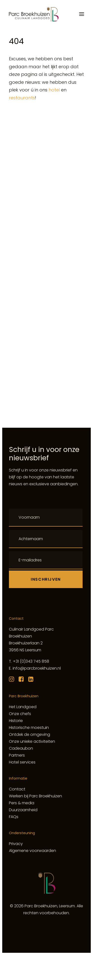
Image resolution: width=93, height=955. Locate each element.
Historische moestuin (29, 727)
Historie (16, 720)
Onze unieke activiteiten (32, 741)
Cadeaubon (21, 748)
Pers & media (21, 803)
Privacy (16, 844)
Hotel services (22, 762)
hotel (54, 90)
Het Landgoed (22, 707)
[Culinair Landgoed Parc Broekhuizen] (34, 14)
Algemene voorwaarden (32, 850)
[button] (81, 14)
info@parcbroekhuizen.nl (37, 668)
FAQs (13, 817)
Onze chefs (20, 714)
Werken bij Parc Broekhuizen (35, 796)
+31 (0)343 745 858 (31, 661)
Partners (17, 755)
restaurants (22, 98)
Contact (17, 789)
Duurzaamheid (23, 810)
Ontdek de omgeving (29, 734)
